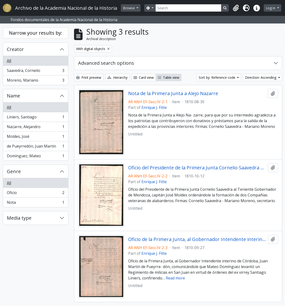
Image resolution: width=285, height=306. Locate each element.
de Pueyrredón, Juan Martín (35, 147)
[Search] (188, 8)
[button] (236, 8)
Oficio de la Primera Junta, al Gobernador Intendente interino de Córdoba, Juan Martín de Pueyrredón (197, 239)
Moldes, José (35, 137)
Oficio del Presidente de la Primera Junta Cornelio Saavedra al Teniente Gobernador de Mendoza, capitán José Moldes (197, 168)
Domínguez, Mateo (35, 157)
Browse (129, 8)
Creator (15, 49)
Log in (271, 8)
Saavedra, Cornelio (35, 71)
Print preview (88, 77)
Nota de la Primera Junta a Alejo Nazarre (173, 93)
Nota (35, 203)
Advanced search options (106, 63)
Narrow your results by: (35, 33)
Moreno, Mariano (35, 81)
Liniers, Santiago (35, 118)
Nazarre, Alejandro (35, 128)
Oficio (35, 194)
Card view (144, 77)
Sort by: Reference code (217, 77)
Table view (168, 77)
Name (13, 96)
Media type (19, 218)
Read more (175, 278)
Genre (14, 171)
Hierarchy (117, 77)
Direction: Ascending (261, 77)
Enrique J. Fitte (154, 107)
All (9, 60)
